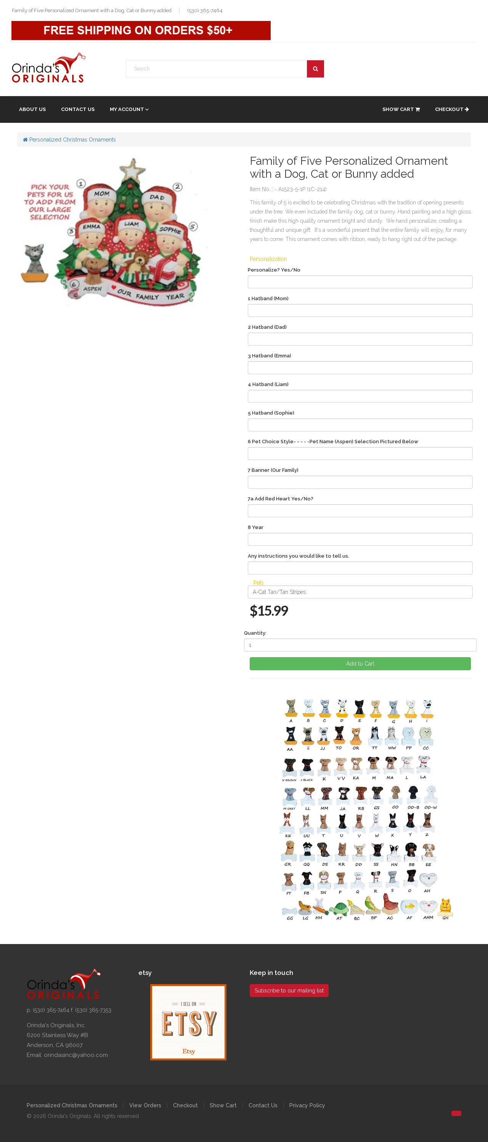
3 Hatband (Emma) (269, 356)
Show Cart (401, 109)
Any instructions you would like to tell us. (298, 556)
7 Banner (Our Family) (273, 470)
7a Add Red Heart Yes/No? (280, 499)
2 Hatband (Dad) (267, 327)
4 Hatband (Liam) (268, 384)
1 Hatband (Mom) (268, 298)
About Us (32, 109)
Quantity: (255, 633)
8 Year (255, 527)
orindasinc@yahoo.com (76, 1055)
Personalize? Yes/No (274, 270)
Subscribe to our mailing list (289, 991)
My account (127, 109)
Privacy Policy (307, 1105)
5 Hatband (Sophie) (271, 413)
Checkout (452, 109)
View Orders (145, 1105)
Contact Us (78, 109)
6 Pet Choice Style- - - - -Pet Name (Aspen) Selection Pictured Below (333, 441)
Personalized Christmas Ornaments (69, 140)
